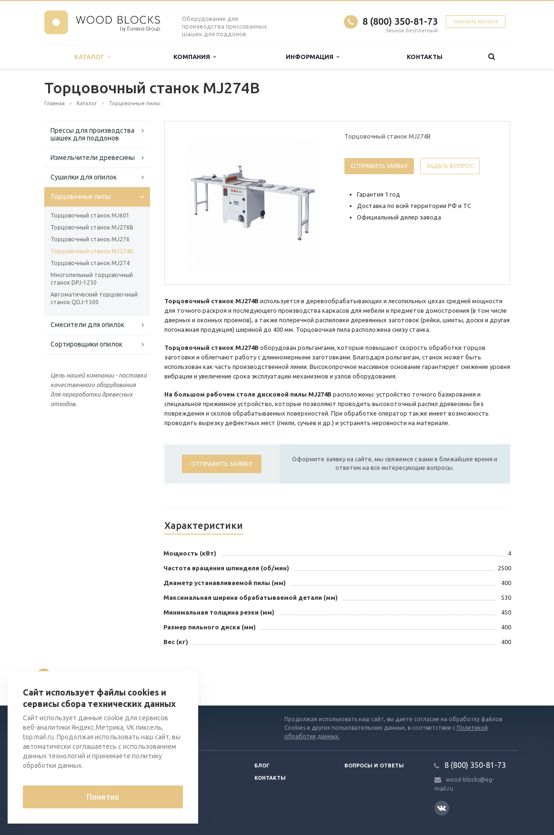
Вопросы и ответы (374, 765)
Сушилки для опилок (83, 177)
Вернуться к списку (74, 675)
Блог (262, 765)
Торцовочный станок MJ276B (91, 227)
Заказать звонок (475, 21)
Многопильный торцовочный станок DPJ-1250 (91, 279)
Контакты (425, 56)
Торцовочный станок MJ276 (90, 239)
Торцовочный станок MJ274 (90, 263)
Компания (194, 56)
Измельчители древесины (92, 157)
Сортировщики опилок (86, 344)
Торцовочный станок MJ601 (90, 215)
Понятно (103, 797)
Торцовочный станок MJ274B (91, 251)
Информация (312, 56)
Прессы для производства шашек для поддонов (92, 134)
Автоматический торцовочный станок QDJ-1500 (94, 298)
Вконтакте (441, 808)
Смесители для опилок (87, 324)
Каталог (92, 56)
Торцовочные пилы (80, 196)
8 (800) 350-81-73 (400, 21)
